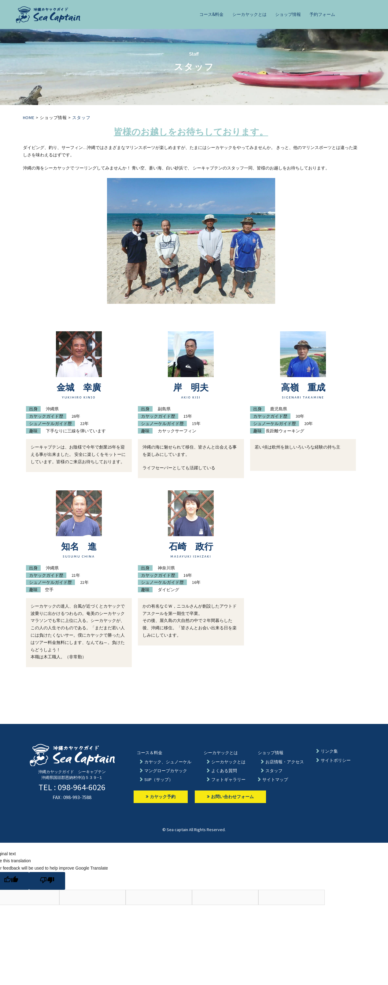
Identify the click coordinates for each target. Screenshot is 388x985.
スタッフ (81, 117)
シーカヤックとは (249, 14)
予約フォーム (322, 14)
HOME (29, 117)
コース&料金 (211, 14)
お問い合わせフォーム (230, 796)
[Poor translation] (47, 881)
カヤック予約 (161, 796)
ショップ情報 (288, 14)
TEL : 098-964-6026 (72, 787)
